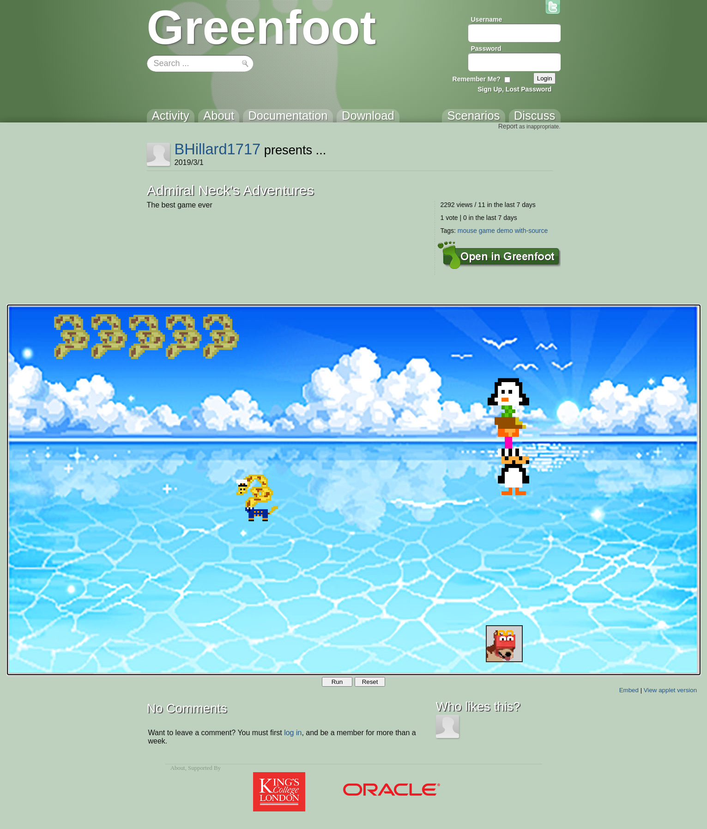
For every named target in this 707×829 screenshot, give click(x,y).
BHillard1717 (217, 149)
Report (508, 126)
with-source (531, 230)
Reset (370, 681)
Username (486, 19)
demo (505, 230)
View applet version (670, 690)
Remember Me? (477, 79)
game (487, 230)
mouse (467, 230)
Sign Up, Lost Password (514, 89)
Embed (629, 690)
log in (293, 733)
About (177, 768)
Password (486, 48)
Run (337, 681)
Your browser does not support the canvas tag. (353, 490)
